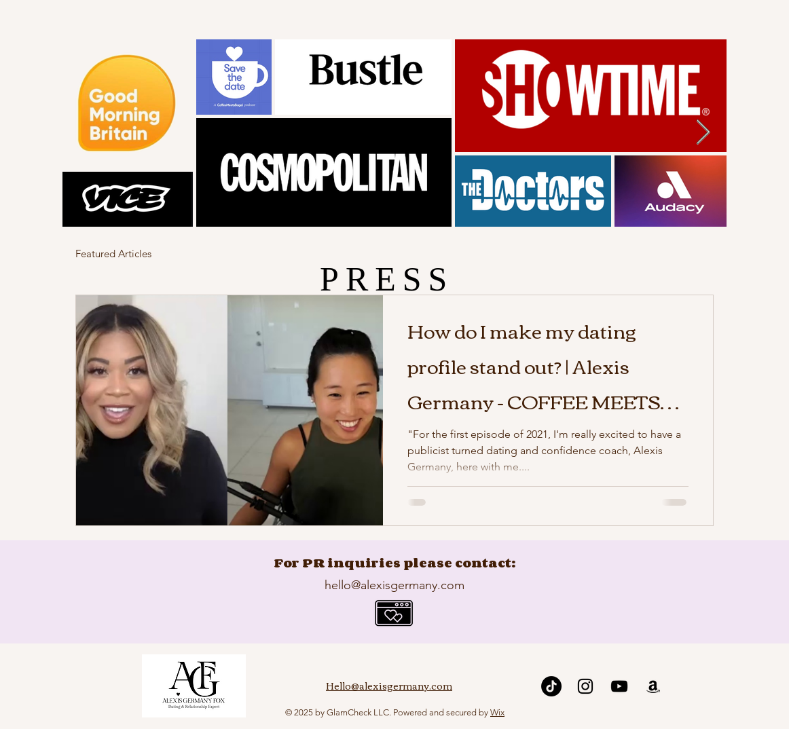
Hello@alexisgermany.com (389, 685)
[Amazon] (653, 686)
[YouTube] (619, 686)
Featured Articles (113, 253)
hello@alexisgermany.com (394, 585)
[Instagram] (585, 686)
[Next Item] (703, 132)
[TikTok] (551, 686)
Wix (497, 712)
